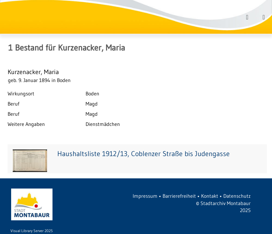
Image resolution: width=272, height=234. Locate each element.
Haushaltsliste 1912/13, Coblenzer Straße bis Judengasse (143, 153)
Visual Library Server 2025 (31, 230)
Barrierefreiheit (179, 196)
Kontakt (209, 196)
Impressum (145, 196)
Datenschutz (237, 196)
